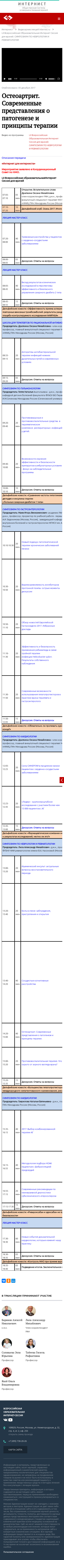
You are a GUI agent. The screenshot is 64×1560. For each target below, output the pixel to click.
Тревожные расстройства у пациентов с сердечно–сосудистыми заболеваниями (42, 240)
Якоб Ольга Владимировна (10, 1382)
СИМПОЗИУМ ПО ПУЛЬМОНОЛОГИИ (21, 388)
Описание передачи (14, 157)
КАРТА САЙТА (15, 1449)
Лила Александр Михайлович (35, 1321)
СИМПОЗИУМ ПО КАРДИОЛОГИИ (20, 736)
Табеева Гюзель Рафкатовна (35, 1354)
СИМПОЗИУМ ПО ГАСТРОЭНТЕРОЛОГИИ (23, 509)
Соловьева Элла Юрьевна (11, 1354)
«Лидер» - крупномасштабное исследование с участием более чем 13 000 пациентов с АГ (41, 805)
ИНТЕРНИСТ (32, 5)
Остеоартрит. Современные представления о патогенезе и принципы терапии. (37, 1035)
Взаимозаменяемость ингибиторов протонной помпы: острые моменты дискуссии (41, 588)
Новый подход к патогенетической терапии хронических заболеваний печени (40, 545)
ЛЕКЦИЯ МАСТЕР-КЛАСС (15, 1223)
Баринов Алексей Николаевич (12, 1321)
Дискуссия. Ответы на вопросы (38, 720)
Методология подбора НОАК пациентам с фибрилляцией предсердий (37, 1166)
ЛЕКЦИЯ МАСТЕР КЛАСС (15, 218)
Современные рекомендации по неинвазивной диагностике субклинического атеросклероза (39, 1192)
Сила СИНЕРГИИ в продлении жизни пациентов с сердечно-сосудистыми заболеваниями (41, 769)
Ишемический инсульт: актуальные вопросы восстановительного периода (40, 869)
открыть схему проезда (21, 1434)
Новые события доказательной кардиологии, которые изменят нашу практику (41, 1240)
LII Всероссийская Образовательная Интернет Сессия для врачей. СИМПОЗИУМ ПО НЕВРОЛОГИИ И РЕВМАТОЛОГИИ (45, 142)
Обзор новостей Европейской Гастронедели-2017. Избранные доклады (38, 625)
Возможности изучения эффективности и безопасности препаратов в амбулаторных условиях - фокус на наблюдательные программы (42, 465)
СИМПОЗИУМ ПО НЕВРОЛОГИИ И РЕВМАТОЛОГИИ (29, 844)
